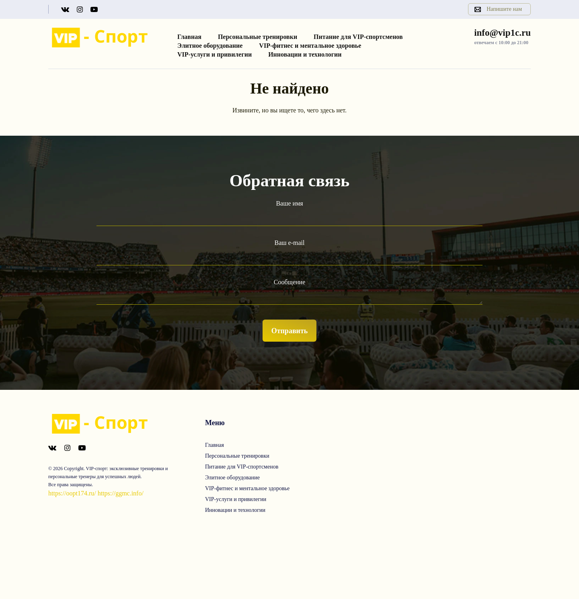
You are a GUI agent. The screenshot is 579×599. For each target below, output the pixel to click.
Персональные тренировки (257, 36)
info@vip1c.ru (502, 33)
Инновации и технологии (304, 54)
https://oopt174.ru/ (72, 493)
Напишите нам (504, 9)
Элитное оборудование (209, 45)
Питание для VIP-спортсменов (358, 36)
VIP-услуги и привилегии (214, 54)
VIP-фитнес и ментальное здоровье (310, 45)
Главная (189, 36)
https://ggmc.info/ (121, 493)
